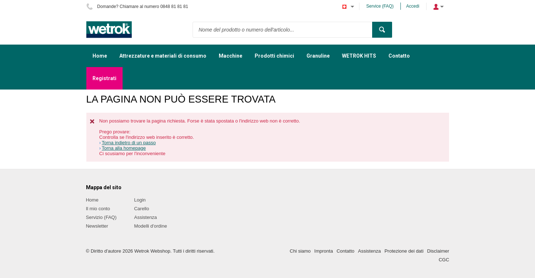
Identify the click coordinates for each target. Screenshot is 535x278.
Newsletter (97, 226)
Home (92, 200)
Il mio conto (98, 208)
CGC (444, 259)
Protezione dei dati (404, 251)
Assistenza (145, 217)
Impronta (323, 251)
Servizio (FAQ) (101, 217)
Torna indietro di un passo (129, 142)
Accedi (412, 6)
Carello (141, 208)
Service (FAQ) (380, 6)
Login (140, 200)
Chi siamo (300, 251)
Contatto (345, 251)
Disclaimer (438, 251)
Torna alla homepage (124, 148)
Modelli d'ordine (150, 226)
